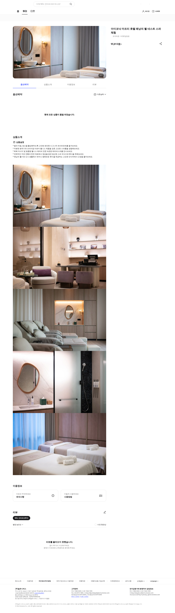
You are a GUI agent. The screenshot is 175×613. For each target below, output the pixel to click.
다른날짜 (100, 94)
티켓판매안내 (115, 581)
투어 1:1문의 (75, 596)
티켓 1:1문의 (84, 596)
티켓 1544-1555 (87, 591)
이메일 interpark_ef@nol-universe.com (141, 593)
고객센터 (140, 581)
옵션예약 (24, 84)
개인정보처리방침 (45, 581)
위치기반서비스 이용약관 (65, 581)
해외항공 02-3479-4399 (78, 595)
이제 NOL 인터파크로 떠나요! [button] (48, 4)
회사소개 (18, 581)
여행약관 (82, 581)
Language (153, 581)
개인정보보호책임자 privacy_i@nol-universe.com (145, 595)
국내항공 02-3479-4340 (94, 595)
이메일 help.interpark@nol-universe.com (96, 593)
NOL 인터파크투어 (21, 518)
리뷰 (94, 84)
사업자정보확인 (39, 593)
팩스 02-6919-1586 (77, 593)
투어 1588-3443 (76, 591)
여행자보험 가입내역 (98, 581)
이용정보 (71, 84)
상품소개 (48, 84)
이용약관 (30, 581)
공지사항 (128, 581)
